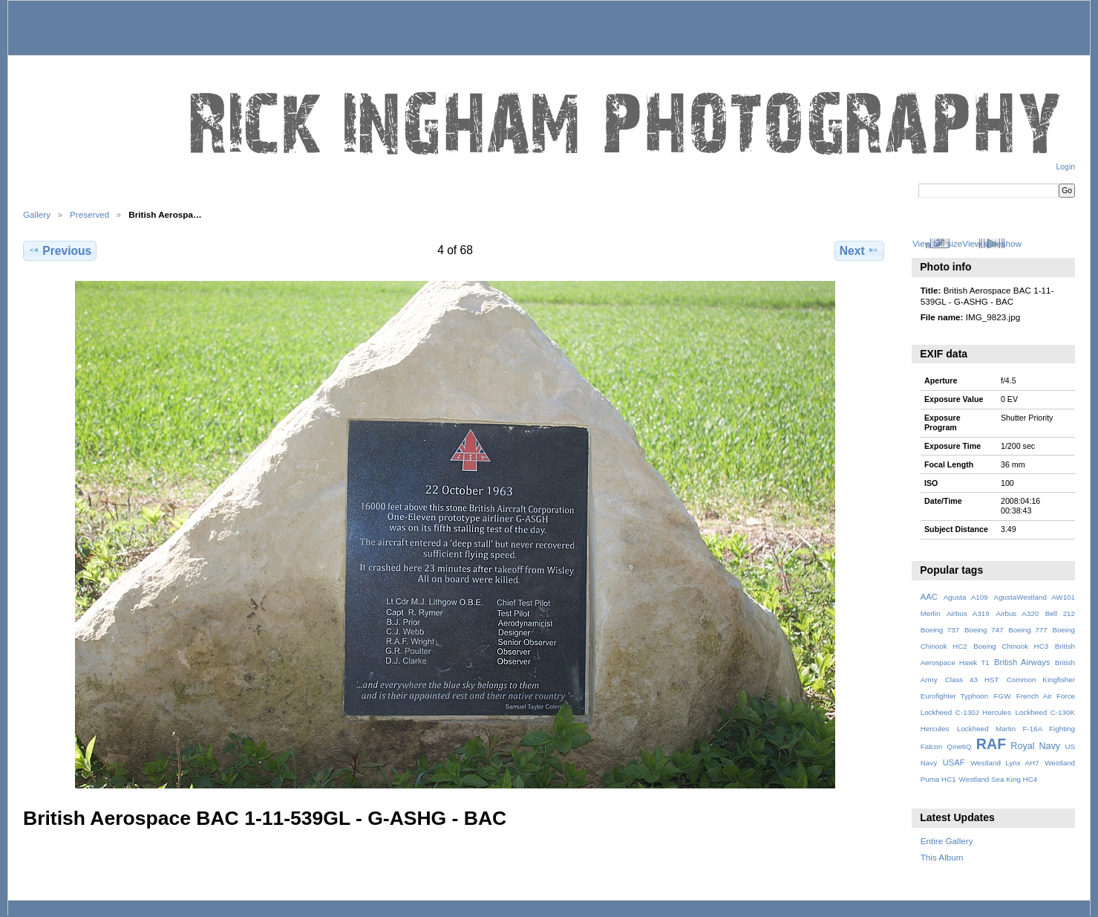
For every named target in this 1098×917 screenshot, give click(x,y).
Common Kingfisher (1041, 679)
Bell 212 (1060, 613)
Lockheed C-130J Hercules (966, 712)
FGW (1002, 696)
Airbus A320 (1017, 613)
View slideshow (992, 243)
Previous (59, 250)
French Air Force (1045, 696)
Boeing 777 (1028, 630)
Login (1065, 167)
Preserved (89, 214)
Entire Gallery (947, 841)
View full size (937, 243)
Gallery (36, 214)
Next (859, 250)
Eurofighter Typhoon (955, 696)
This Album (942, 857)
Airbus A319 (968, 613)
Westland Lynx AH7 (1004, 763)
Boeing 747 (984, 630)
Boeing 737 (940, 630)
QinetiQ (959, 746)
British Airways (1022, 662)
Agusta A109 (966, 597)
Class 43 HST (972, 679)
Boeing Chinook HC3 (1010, 646)
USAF (954, 762)
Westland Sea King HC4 (998, 779)
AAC (929, 596)
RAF (991, 744)
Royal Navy (1035, 746)
